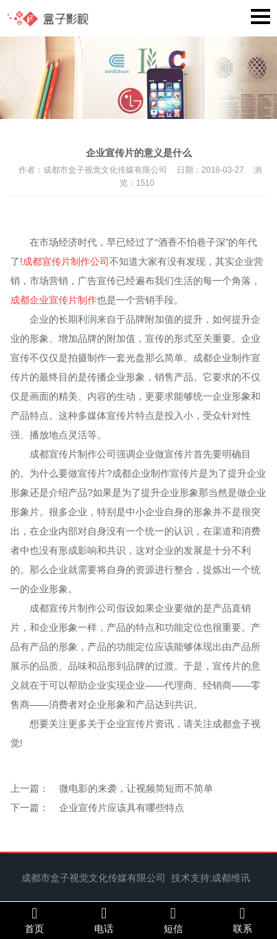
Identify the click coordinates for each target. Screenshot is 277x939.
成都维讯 (231, 877)
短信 (173, 919)
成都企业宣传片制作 (53, 299)
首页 (34, 919)
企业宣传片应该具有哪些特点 (121, 807)
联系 (242, 919)
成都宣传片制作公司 (66, 261)
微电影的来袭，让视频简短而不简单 (136, 788)
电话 (104, 919)
